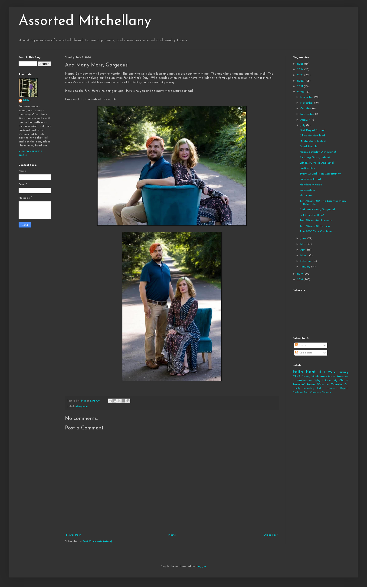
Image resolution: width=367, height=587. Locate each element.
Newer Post (73, 535)
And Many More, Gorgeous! (317, 209)
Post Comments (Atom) (97, 541)
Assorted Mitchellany (85, 21)
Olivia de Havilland (312, 135)
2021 (300, 86)
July (303, 125)
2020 (301, 92)
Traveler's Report (337, 388)
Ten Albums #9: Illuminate (316, 220)
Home (172, 535)
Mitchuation (319, 376)
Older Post (270, 535)
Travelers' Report (304, 384)
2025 (300, 64)
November (307, 103)
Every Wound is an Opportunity (320, 173)
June (303, 238)
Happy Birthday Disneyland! (318, 152)
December (307, 97)
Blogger (201, 566)
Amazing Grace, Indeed (315, 157)
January (305, 266)
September (307, 114)
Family (296, 388)
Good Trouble (309, 146)
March (304, 255)
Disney (305, 376)
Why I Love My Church (331, 380)
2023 (300, 75)
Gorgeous (82, 407)
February (306, 261)
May (303, 244)
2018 (300, 279)
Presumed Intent (310, 179)
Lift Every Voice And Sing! (317, 163)
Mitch (27, 100)
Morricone (306, 195)
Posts (300, 345)
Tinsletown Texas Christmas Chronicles (313, 392)
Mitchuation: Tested (313, 141)
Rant (311, 372)
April (303, 249)
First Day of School (312, 130)
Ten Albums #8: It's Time (315, 226)
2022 (301, 80)
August (305, 120)
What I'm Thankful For (332, 384)
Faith (298, 372)
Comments (303, 352)
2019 (300, 274)
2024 (300, 69)
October (306, 108)
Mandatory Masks (311, 184)
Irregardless (307, 190)
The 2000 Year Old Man (316, 231)
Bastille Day (307, 168)
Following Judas (313, 388)
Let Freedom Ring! (312, 215)
